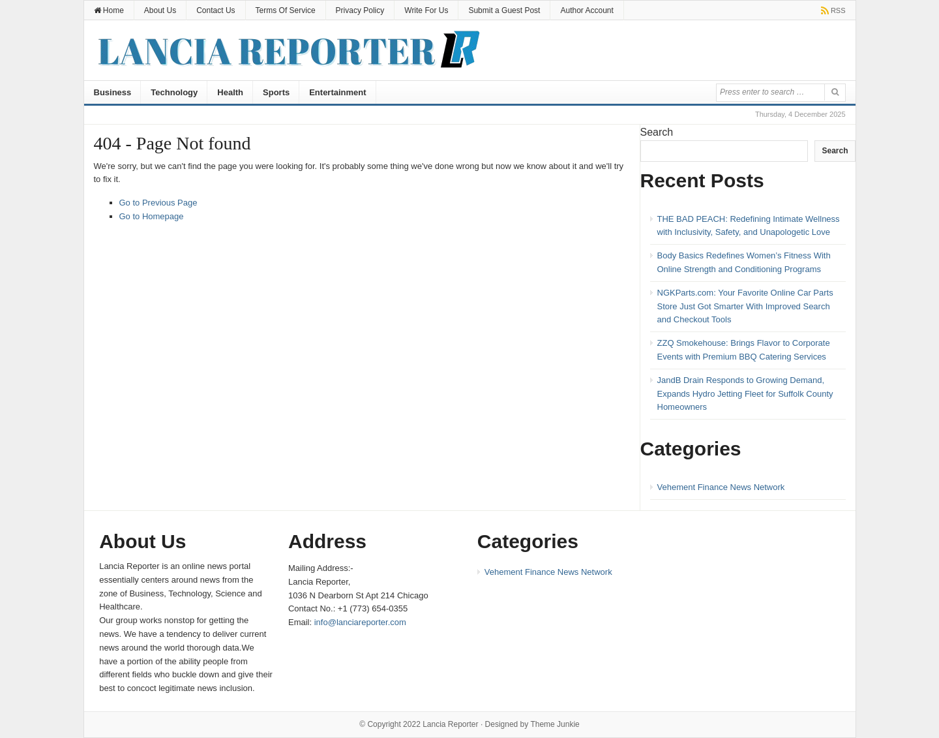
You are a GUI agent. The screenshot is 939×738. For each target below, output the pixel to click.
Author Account (586, 10)
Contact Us (215, 10)
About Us (160, 10)
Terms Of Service (286, 10)
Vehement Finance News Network (721, 487)
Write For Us (426, 10)
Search (657, 132)
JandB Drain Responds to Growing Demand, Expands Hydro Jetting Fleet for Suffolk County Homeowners (745, 393)
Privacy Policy (360, 10)
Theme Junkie (554, 724)
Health (230, 92)
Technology (174, 92)
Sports (276, 92)
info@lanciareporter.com (360, 622)
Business (113, 92)
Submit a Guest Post (504, 10)
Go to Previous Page (158, 203)
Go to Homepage (151, 216)
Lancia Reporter (450, 724)
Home (109, 10)
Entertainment (337, 92)
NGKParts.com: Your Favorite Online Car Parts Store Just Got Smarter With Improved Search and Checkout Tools (745, 306)
